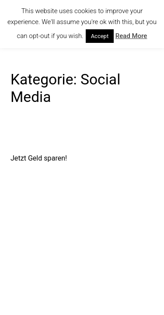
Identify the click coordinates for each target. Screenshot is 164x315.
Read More (131, 36)
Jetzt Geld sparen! (38, 158)
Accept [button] (100, 36)
